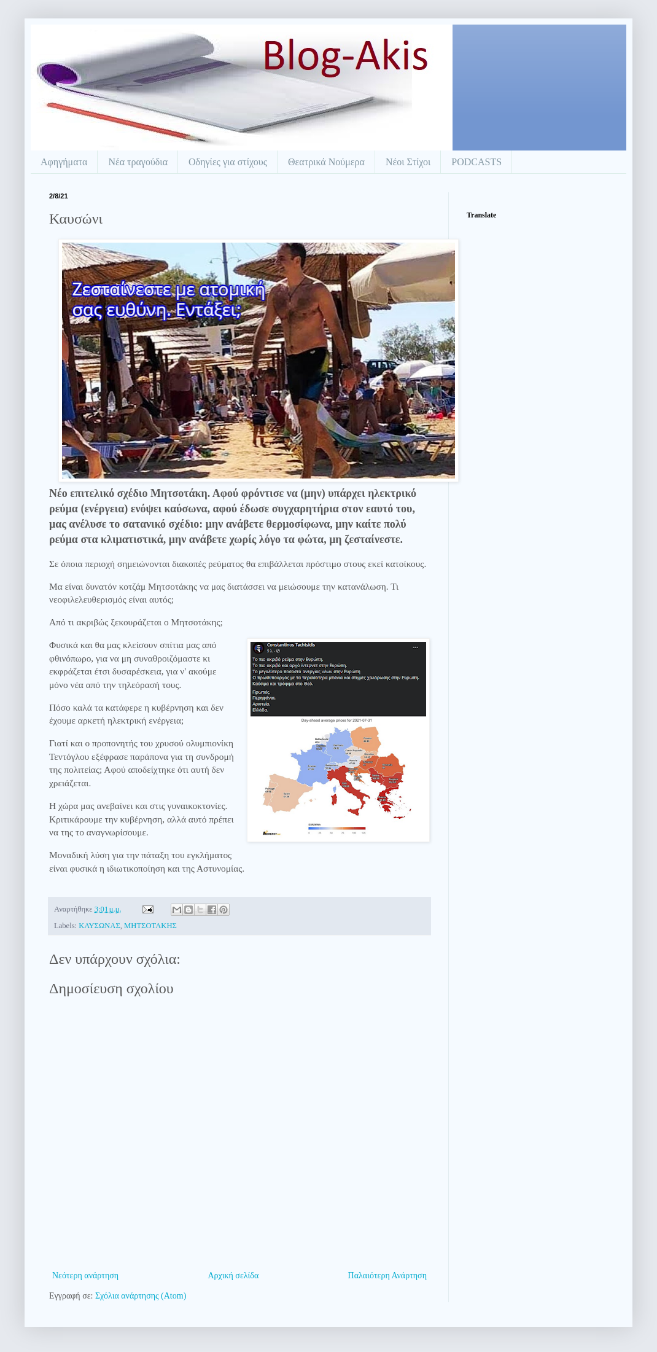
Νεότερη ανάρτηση (85, 1275)
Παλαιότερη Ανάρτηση (387, 1275)
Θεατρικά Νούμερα (326, 162)
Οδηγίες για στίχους (228, 162)
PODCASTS (476, 162)
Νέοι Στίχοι (408, 162)
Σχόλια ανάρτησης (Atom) (140, 1295)
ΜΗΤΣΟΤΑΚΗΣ (150, 925)
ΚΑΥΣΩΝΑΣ (99, 925)
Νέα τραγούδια (138, 162)
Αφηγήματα (64, 162)
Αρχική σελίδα (233, 1275)
